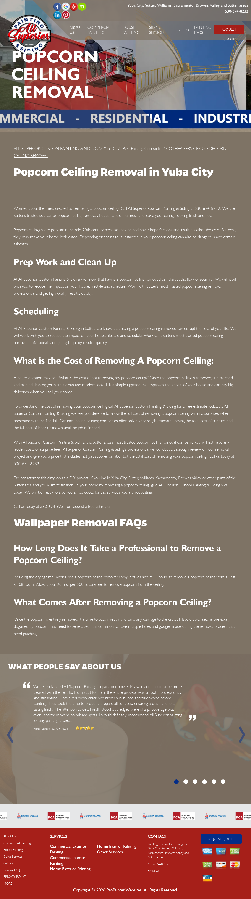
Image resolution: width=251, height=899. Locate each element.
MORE (7, 883)
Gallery (182, 30)
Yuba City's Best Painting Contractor (133, 148)
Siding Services (12, 856)
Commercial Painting (17, 843)
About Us (9, 836)
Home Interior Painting (116, 846)
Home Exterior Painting (70, 869)
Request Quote (221, 839)
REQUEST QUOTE (229, 30)
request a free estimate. (91, 506)
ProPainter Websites (124, 890)
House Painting (13, 850)
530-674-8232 (236, 11)
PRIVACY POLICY (15, 877)
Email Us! (154, 871)
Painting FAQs (12, 870)
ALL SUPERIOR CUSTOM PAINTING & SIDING (56, 148)
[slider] (85, 728)
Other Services (110, 852)
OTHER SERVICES (184, 148)
